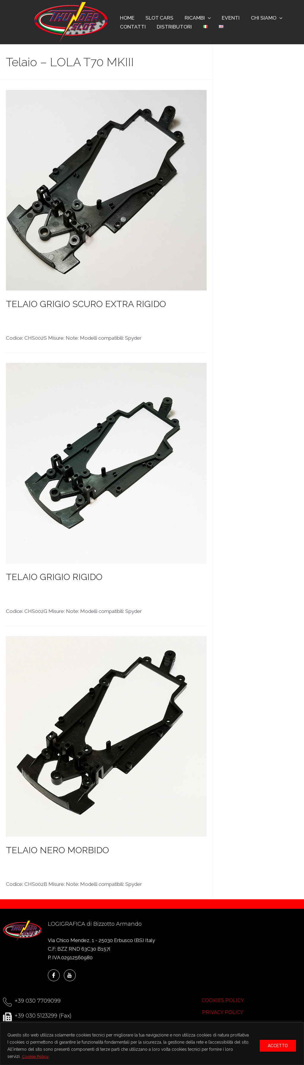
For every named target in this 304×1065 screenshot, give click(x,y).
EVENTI (227, 18)
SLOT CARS (158, 18)
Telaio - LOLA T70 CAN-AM (125, 318)
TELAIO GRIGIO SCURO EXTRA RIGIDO (86, 304)
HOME (126, 18)
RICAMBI (195, 17)
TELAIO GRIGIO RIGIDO (54, 577)
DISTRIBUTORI (172, 27)
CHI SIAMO (262, 17)
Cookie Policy (35, 1056)
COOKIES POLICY (223, 1000)
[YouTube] (70, 975)
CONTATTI (132, 27)
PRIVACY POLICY (222, 1012)
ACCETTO (278, 1045)
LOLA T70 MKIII (72, 318)
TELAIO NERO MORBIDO (57, 850)
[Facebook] (54, 975)
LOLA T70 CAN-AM (28, 318)
